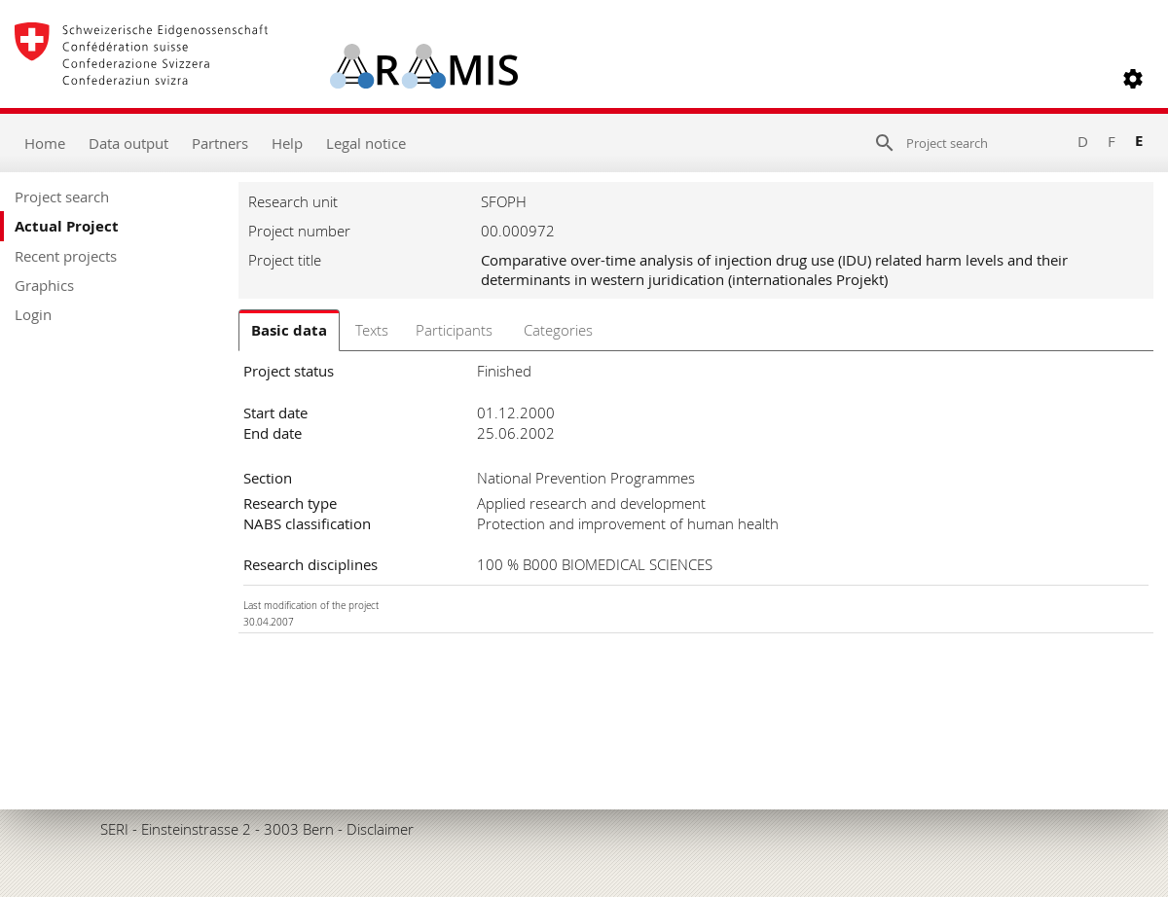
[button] (1133, 78)
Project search (62, 196)
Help (287, 143)
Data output (128, 143)
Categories (558, 330)
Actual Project (67, 226)
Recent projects (66, 256)
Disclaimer (380, 829)
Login (33, 314)
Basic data (289, 330)
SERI (114, 829)
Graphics (44, 285)
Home (44, 143)
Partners (220, 143)
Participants (454, 330)
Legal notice (366, 143)
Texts (371, 330)
